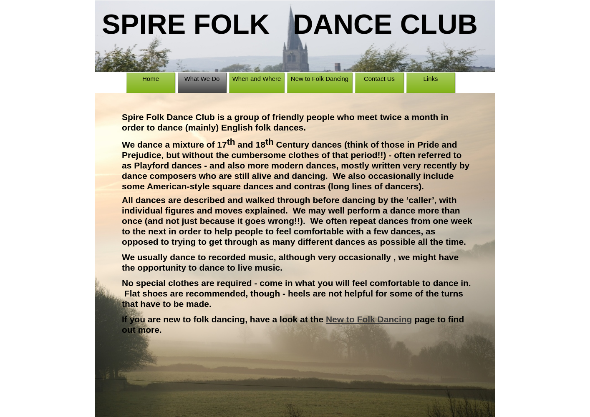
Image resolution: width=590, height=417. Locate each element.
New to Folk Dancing (369, 319)
